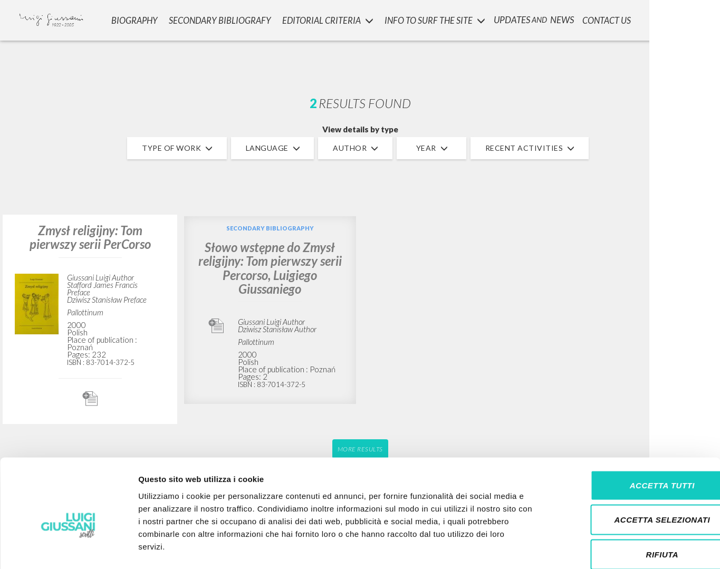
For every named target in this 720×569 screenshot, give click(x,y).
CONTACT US (607, 18)
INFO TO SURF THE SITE (434, 18)
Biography (136, 18)
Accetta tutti (631, 430)
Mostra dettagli (554, 548)
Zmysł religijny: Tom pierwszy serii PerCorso (90, 237)
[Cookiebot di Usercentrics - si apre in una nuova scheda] (68, 548)
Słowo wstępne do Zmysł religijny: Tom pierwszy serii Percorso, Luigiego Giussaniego (270, 267)
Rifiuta (632, 499)
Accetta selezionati (632, 465)
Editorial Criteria (328, 18)
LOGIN (695, 18)
